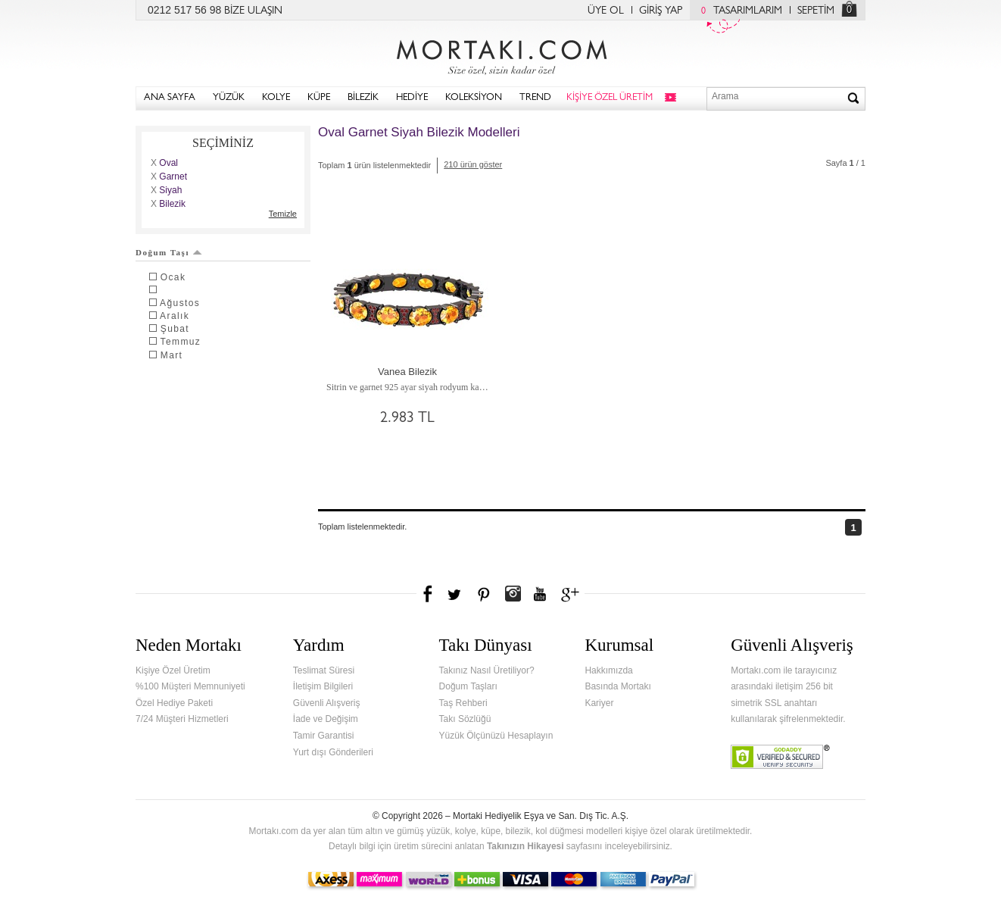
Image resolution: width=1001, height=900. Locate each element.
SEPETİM (815, 11)
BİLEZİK (363, 98)
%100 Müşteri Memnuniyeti (190, 686)
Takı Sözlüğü (465, 719)
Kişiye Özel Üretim (173, 670)
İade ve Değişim (325, 719)
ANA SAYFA (169, 98)
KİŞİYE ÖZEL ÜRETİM (609, 98)
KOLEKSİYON (473, 98)
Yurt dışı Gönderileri (333, 752)
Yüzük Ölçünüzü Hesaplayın (496, 735)
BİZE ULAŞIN (253, 11)
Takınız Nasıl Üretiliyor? (487, 670)
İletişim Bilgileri (323, 686)
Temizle (283, 213)
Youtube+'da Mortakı (540, 594)
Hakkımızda (608, 670)
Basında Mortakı (617, 686)
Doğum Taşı (169, 252)
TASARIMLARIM (738, 11)
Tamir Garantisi (323, 735)
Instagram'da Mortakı (512, 594)
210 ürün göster (473, 164)
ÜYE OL (606, 11)
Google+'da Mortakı (572, 594)
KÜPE (318, 98)
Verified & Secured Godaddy (780, 757)
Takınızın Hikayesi (525, 846)
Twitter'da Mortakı (456, 594)
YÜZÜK (229, 98)
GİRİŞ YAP (660, 11)
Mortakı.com (500, 53)
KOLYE (276, 98)
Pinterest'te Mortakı (483, 594)
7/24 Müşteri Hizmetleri (182, 719)
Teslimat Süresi (323, 670)
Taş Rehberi (463, 703)
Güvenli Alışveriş (326, 703)
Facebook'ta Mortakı (428, 594)
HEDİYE (412, 98)
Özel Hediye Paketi (174, 703)
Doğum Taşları (468, 686)
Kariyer (599, 703)
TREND (535, 98)
